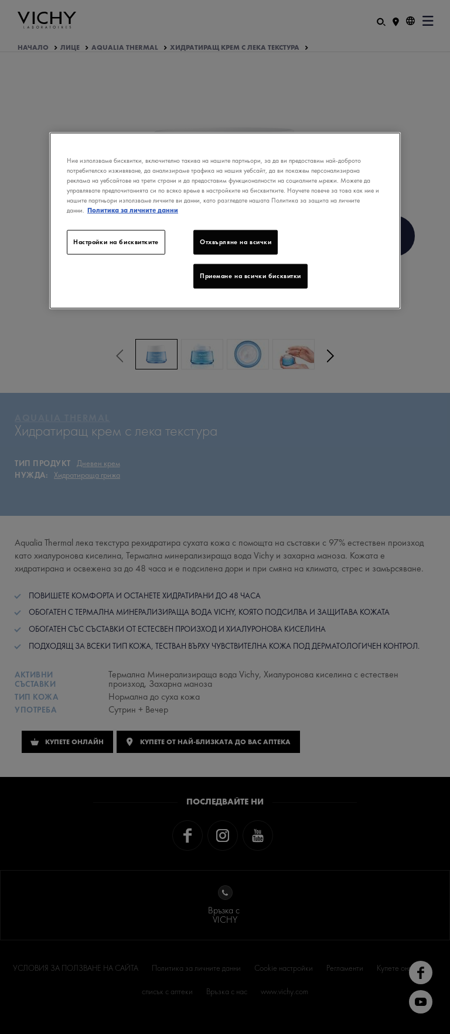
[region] (225, 220)
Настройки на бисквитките (116, 242)
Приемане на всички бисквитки (250, 276)
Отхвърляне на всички (235, 242)
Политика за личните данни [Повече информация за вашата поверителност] (132, 210)
